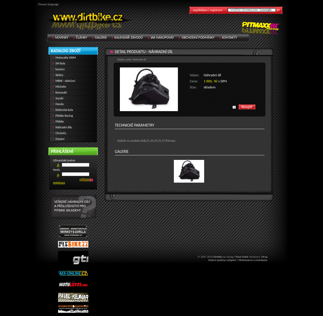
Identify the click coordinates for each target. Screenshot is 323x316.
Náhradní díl (161, 51)
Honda (60, 104)
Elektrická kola (64, 110)
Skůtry (59, 75)
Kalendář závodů (128, 37)
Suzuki (59, 98)
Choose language (48, 4)
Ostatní (60, 139)
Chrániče (61, 133)
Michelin (61, 86)
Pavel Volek (241, 256)
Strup (264, 256)
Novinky (61, 37)
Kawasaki (61, 92)
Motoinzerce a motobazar (252, 260)
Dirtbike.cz (219, 256)
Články (81, 37)
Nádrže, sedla (124, 59)
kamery (60, 69)
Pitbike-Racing (64, 115)
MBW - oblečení (65, 81)
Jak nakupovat (162, 37)
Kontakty (229, 37)
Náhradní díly (64, 127)
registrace (59, 182)
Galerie (101, 37)
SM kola (60, 63)
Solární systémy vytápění (222, 260)
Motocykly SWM (66, 57)
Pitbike (60, 121)
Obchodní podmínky (197, 37)
